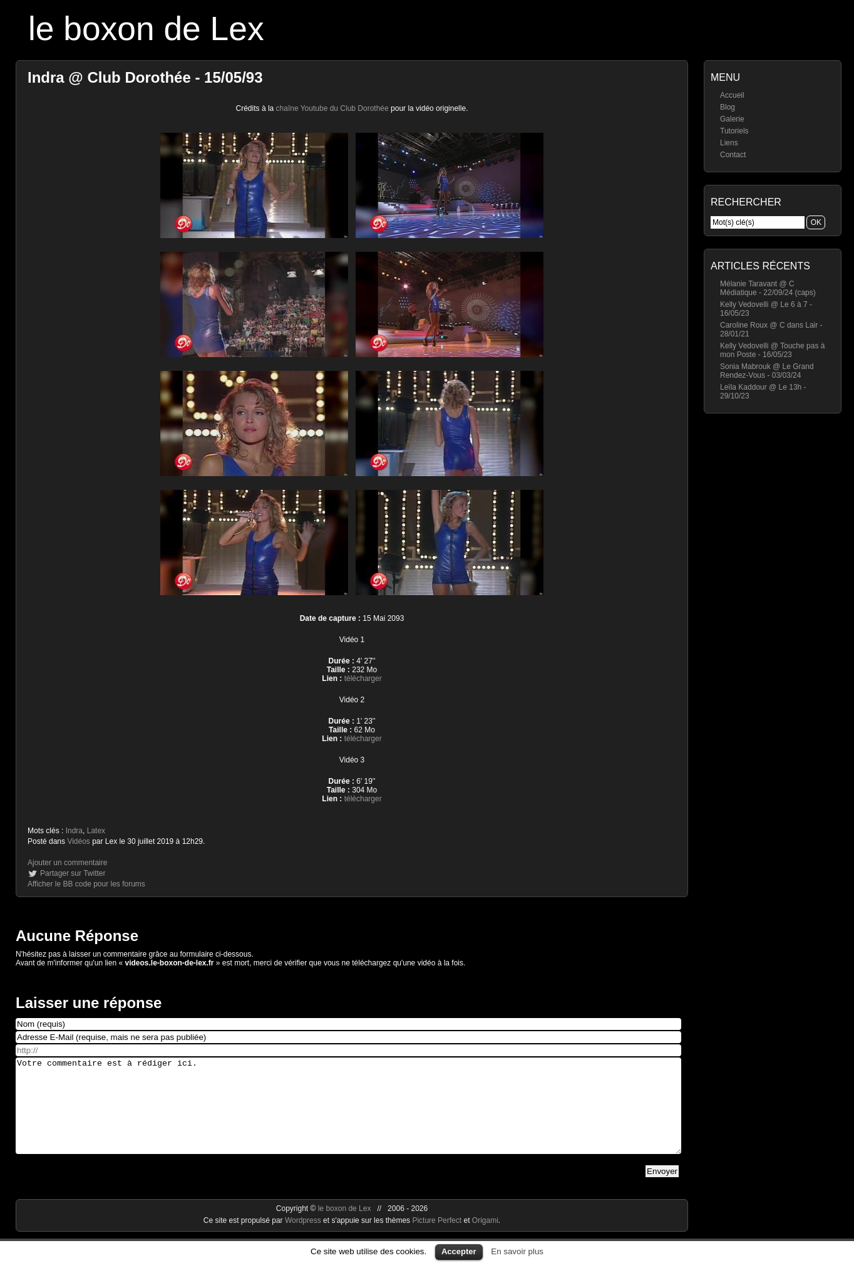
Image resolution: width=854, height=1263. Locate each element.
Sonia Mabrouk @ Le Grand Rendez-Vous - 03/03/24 (767, 371)
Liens (729, 142)
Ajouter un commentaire (67, 862)
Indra (74, 830)
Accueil (732, 95)
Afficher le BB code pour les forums (86, 884)
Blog (727, 107)
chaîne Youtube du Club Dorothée (332, 108)
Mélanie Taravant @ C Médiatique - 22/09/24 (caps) (768, 288)
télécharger (363, 678)
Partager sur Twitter (72, 873)
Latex (96, 830)
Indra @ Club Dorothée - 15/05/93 (145, 77)
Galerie (732, 119)
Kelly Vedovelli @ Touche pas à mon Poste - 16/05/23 (772, 350)
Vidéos (78, 841)
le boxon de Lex (146, 28)
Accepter (458, 1251)
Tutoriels (734, 131)
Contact (733, 154)
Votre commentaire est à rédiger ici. (348, 1115)
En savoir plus (517, 1251)
